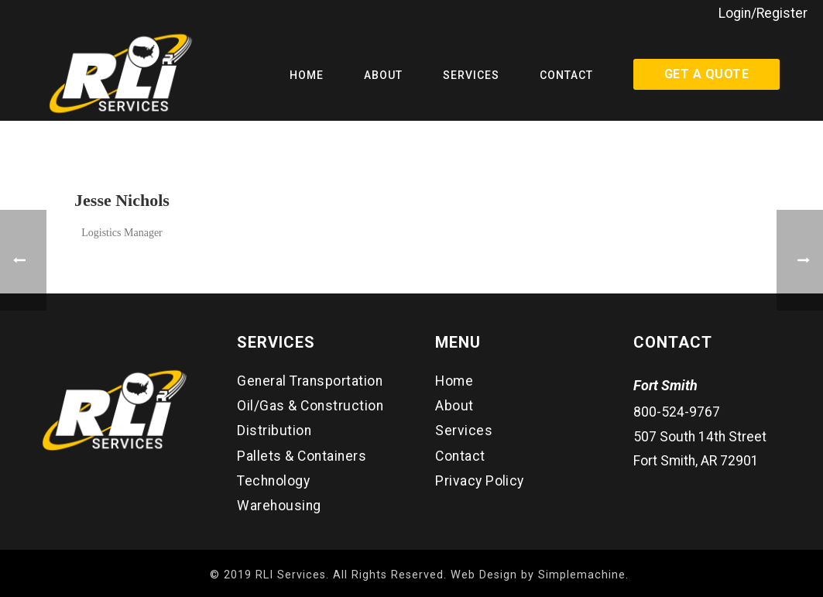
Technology (273, 481)
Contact (566, 75)
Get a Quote (706, 74)
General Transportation (309, 381)
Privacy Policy (479, 481)
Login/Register (763, 13)
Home (307, 75)
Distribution (274, 430)
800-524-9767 (676, 412)
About (383, 75)
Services (471, 75)
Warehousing (279, 505)
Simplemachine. (583, 575)
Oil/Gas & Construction (310, 405)
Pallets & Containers (301, 456)
